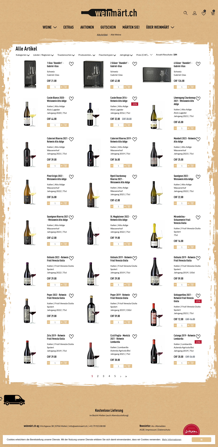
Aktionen (87, 27)
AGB (142, 429)
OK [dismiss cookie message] (201, 439)
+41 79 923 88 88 (97, 426)
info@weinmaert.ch (78, 426)
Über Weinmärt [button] (160, 27)
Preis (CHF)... (144, 54)
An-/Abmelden (158, 426)
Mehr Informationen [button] (171, 439)
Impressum (151, 429)
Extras (68, 27)
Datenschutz (164, 429)
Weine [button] (50, 27)
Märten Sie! (130, 27)
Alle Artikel (102, 34)
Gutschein (108, 27)
